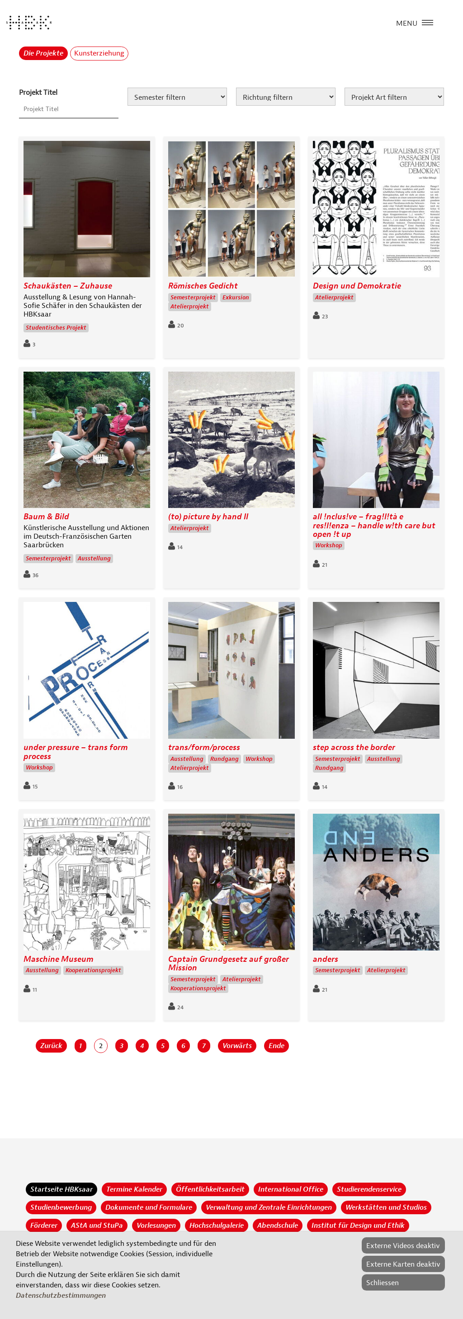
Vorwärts (237, 1045)
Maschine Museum (59, 959)
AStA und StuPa (97, 1225)
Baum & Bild (46, 517)
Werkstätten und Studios (386, 1207)
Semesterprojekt (193, 297)
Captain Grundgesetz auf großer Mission (228, 964)
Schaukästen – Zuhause (68, 286)
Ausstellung (94, 558)
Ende (276, 1045)
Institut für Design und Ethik (358, 1225)
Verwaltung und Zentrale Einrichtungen (269, 1207)
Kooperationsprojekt (93, 970)
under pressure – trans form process (76, 752)
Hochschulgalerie (216, 1225)
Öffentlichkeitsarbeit (210, 1189)
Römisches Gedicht (203, 286)
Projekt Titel (38, 92)
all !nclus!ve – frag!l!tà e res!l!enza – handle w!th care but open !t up (374, 526)
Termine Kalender (134, 1189)
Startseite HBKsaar (61, 1189)
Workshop (328, 545)
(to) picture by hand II (208, 517)
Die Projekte (43, 53)
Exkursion (235, 297)
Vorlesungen (156, 1225)
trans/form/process (204, 747)
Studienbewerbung (61, 1207)
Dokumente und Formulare (148, 1207)
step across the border (354, 747)
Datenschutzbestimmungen (61, 1295)
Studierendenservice (369, 1189)
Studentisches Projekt (56, 327)
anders (325, 959)
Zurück (51, 1045)
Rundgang (224, 759)
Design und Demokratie (357, 286)
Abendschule (277, 1225)
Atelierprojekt (189, 306)
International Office (290, 1189)
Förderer (43, 1225)
